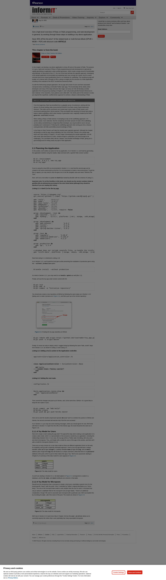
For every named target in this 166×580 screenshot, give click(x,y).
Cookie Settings (118, 572)
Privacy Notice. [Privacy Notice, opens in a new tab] (13, 578)
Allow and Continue (134, 572)
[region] (83, 572)
